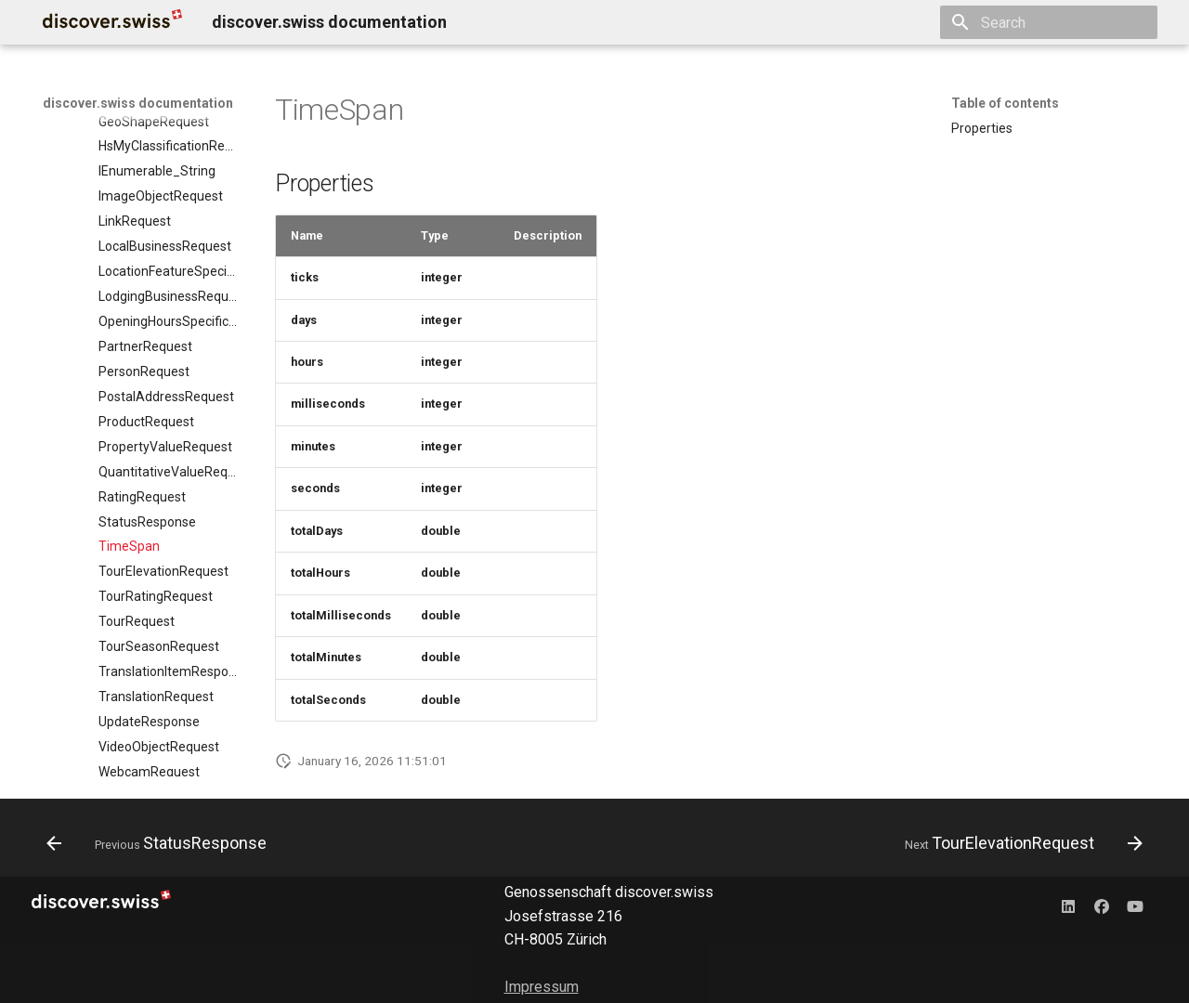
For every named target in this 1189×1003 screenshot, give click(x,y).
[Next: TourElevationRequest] (1019, 843)
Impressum (541, 987)
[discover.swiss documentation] (112, 22)
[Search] (1048, 22)
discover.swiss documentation (138, 103)
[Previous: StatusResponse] (161, 843)
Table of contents (1005, 103)
